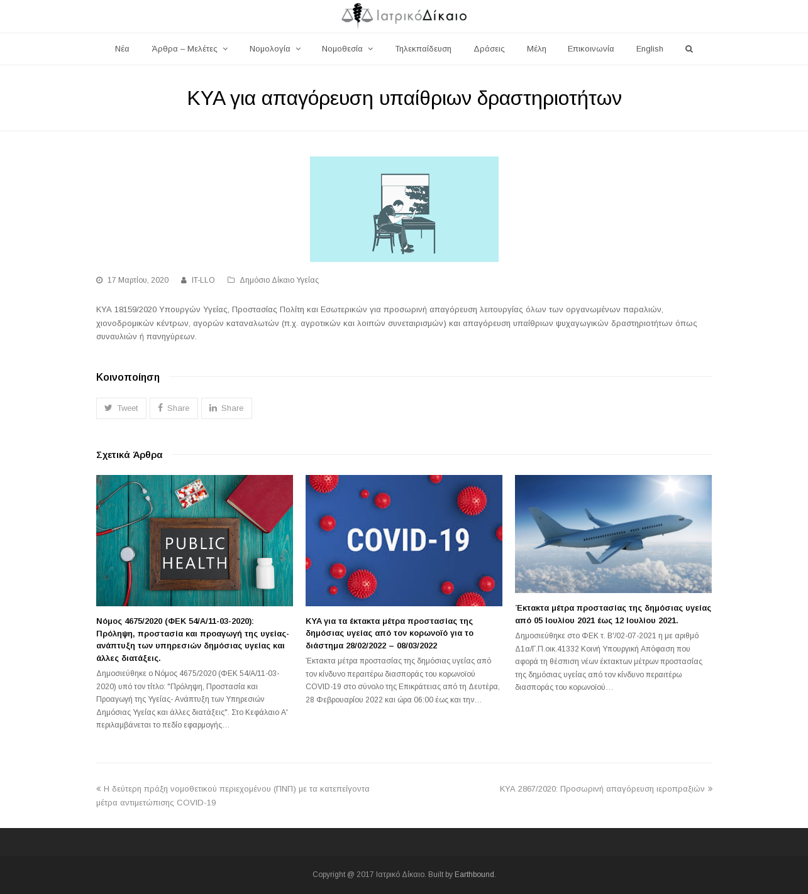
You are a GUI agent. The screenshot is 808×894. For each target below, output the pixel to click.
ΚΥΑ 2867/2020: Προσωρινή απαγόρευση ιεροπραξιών (606, 788)
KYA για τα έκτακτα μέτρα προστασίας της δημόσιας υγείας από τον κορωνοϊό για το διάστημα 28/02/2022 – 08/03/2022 (389, 633)
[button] (121, 408)
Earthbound (474, 874)
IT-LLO (203, 280)
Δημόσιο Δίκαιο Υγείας (279, 280)
